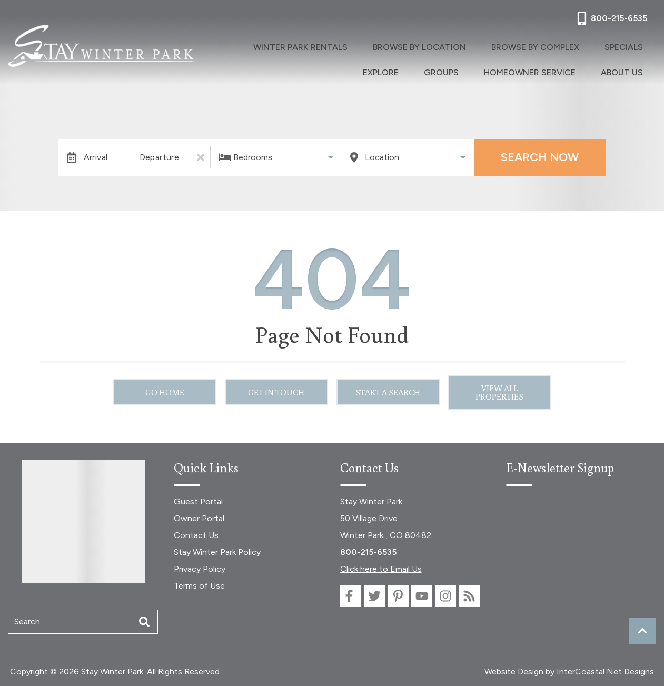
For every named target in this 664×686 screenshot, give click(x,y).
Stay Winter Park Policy (217, 552)
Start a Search (387, 392)
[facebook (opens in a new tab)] (350, 596)
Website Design (513, 672)
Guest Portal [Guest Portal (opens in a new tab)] (198, 501)
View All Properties (499, 392)
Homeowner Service (555, 66)
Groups (634, 45)
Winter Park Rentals (272, 45)
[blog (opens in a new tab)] (469, 596)
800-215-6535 (368, 552)
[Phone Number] (611, 18)
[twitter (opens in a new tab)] (374, 596)
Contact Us (196, 535)
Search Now (540, 157)
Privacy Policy (199, 569)
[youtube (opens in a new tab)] (421, 596)
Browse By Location (374, 45)
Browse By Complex (473, 45)
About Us (630, 66)
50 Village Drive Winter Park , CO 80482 (385, 526)
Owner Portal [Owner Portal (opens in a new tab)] (199, 518)
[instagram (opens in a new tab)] (445, 596)
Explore (590, 45)
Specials (545, 45)
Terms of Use (199, 586)
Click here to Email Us (381, 569)
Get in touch (276, 392)
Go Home (164, 392)
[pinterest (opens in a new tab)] (398, 596)
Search (27, 622)
